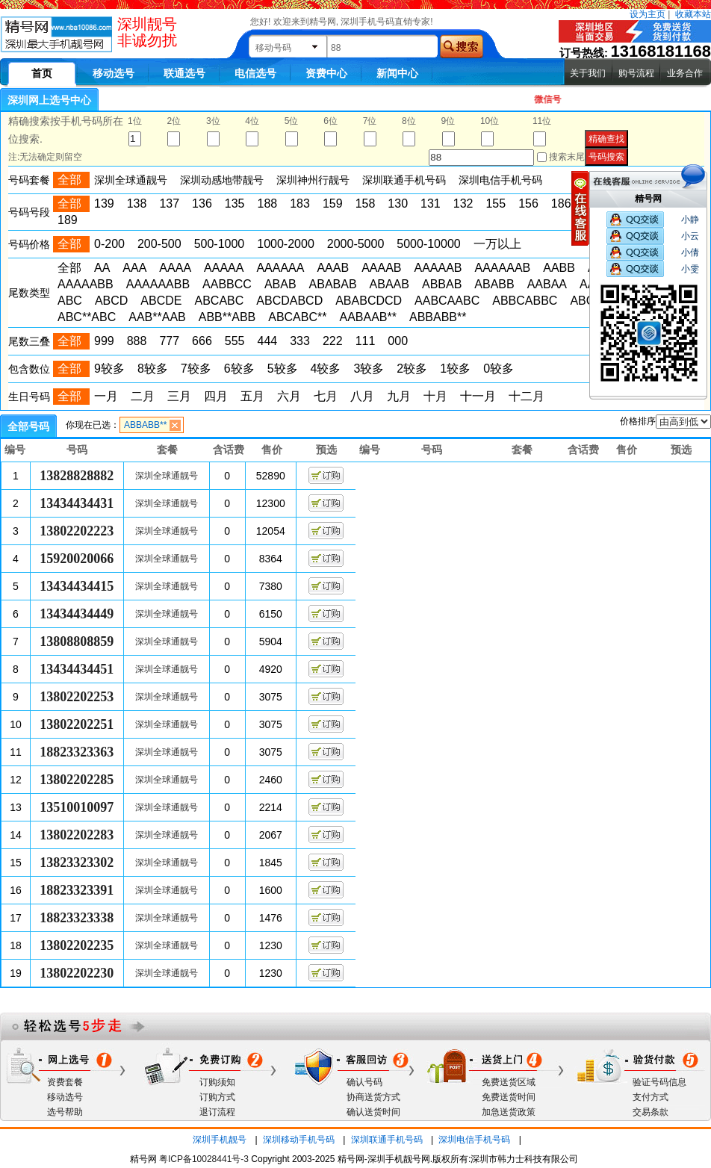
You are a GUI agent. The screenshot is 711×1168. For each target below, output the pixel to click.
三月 (179, 396)
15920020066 (77, 558)
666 (202, 341)
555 (235, 341)
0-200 (109, 243)
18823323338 (77, 917)
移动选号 (113, 73)
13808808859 (77, 641)
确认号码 (364, 1082)
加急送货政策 (508, 1112)
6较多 (239, 368)
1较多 (455, 368)
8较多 (152, 368)
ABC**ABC (87, 317)
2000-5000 (356, 243)
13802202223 (77, 531)
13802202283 (77, 834)
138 (137, 203)
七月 (326, 396)
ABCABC (218, 300)
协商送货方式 (373, 1097)
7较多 (196, 368)
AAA (134, 267)
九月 (399, 396)
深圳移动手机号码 (299, 1139)
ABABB (494, 284)
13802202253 (77, 696)
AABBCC (227, 284)
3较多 (368, 368)
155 (495, 203)
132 (463, 203)
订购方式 (217, 1097)
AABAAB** (367, 317)
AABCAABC (447, 300)
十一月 (478, 396)
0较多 (498, 368)
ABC (70, 300)
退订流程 (217, 1112)
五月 (252, 396)
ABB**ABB (227, 317)
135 (235, 203)
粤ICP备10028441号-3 (204, 1159)
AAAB (333, 267)
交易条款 (650, 1112)
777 (169, 341)
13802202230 (77, 973)
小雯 (690, 269)
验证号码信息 (659, 1082)
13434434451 (77, 669)
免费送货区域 (508, 1082)
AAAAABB (86, 284)
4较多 (326, 368)
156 (528, 203)
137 (169, 203)
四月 (216, 396)
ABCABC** (297, 317)
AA (102, 267)
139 (104, 203)
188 (268, 203)
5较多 (282, 368)
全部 (69, 267)
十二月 (526, 396)
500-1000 (219, 243)
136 (202, 203)
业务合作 (685, 73)
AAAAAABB (158, 284)
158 (366, 203)
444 (268, 341)
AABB (559, 267)
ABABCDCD (368, 300)
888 (137, 341)
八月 (362, 396)
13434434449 (77, 613)
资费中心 (326, 73)
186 (561, 203)
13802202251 (77, 724)
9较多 (109, 368)
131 (430, 203)
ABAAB (389, 284)
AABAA (547, 284)
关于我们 (588, 73)
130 (398, 203)
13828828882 (77, 475)
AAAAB (381, 267)
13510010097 (77, 807)
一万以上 (497, 243)
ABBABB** (437, 317)
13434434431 (77, 503)
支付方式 (650, 1097)
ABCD (111, 300)
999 (104, 341)
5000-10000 (428, 243)
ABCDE (160, 300)
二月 (143, 396)
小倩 (690, 252)
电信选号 (255, 73)
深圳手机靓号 (219, 1139)
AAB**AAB (156, 317)
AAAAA (223, 267)
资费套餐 (65, 1082)
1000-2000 (285, 243)
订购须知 (217, 1082)
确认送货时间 (373, 1112)
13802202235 (77, 945)
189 (68, 220)
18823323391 (77, 890)
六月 (289, 396)
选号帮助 (65, 1112)
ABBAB (442, 284)
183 (300, 203)
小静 (690, 219)
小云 (690, 236)
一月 (106, 396)
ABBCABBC (524, 300)
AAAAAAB (503, 267)
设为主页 (647, 14)
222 (333, 341)
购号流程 (636, 73)
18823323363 (77, 752)
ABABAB (333, 284)
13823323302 (77, 862)
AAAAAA (280, 267)
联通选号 (184, 73)
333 (300, 341)
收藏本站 (693, 14)
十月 (435, 396)
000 (398, 341)
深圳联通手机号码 (387, 1139)
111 (366, 341)
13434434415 (77, 586)
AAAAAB (438, 267)
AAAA (175, 267)
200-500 (159, 243)
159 (333, 203)
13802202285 (77, 779)
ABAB (280, 284)
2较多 (412, 368)
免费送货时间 (508, 1097)
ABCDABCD (289, 300)
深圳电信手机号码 (474, 1139)
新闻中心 (397, 73)
